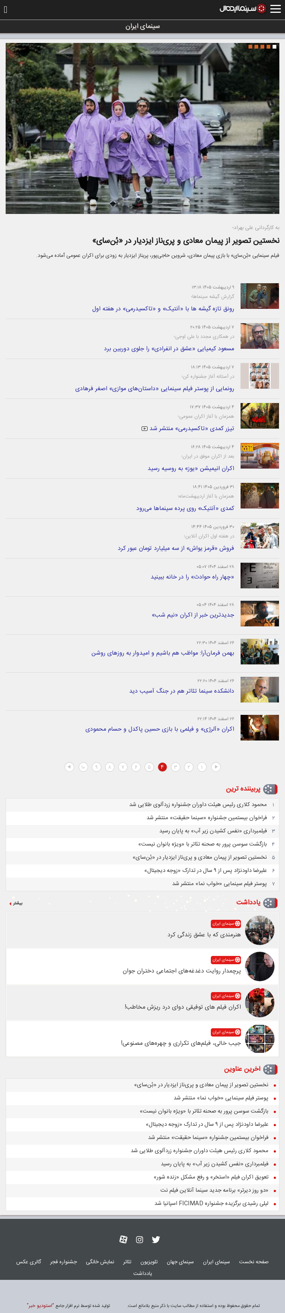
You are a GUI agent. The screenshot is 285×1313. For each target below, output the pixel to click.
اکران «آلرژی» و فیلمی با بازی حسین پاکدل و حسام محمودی (159, 729)
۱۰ (83, 767)
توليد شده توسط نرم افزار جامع (68, 1306)
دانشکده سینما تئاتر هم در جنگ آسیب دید (181, 691)
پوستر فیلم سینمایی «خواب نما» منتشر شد (219, 884)
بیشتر (17, 903)
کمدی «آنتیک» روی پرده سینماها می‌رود (185, 509)
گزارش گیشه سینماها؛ (212, 297)
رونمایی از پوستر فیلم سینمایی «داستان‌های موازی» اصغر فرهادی (154, 389)
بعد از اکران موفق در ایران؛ (207, 456)
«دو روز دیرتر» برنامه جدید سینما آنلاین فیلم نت (214, 1190)
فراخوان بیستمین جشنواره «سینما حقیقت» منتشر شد (206, 818)
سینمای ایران (223, 924)
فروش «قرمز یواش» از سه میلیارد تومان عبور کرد (176, 549)
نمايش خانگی (100, 1262)
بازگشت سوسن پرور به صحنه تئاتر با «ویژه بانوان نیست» (202, 844)
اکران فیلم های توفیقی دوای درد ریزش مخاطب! (183, 1007)
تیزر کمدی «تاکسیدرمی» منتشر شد (188, 429)
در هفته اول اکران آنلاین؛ (209, 536)
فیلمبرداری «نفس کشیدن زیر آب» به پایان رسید (213, 831)
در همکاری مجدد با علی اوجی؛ (204, 337)
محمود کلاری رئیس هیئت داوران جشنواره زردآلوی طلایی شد (198, 804)
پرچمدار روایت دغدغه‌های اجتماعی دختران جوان (182, 971)
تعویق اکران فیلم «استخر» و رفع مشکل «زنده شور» (211, 1177)
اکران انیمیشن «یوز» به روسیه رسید (191, 469)
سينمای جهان (180, 1262)
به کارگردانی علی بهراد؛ (255, 227)
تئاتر (127, 1262)
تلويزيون (149, 1262)
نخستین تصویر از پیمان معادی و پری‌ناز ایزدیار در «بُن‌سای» (185, 241)
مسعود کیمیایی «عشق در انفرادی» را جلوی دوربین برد (169, 349)
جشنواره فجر (63, 1262)
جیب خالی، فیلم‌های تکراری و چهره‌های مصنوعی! (181, 1043)
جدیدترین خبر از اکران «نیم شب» (193, 615)
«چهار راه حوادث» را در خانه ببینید (192, 577)
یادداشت (248, 902)
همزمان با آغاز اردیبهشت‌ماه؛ (206, 496)
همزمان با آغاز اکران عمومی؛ (206, 416)
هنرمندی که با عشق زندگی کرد (204, 935)
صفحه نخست (254, 1262)
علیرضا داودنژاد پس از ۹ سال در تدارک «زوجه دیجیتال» (205, 870)
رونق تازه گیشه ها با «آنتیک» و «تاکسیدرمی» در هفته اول (163, 309)
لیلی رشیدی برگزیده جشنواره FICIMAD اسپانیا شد (211, 1203)
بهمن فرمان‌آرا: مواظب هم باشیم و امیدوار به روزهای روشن (162, 653)
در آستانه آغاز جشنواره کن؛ (207, 377)
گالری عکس (28, 1262)
